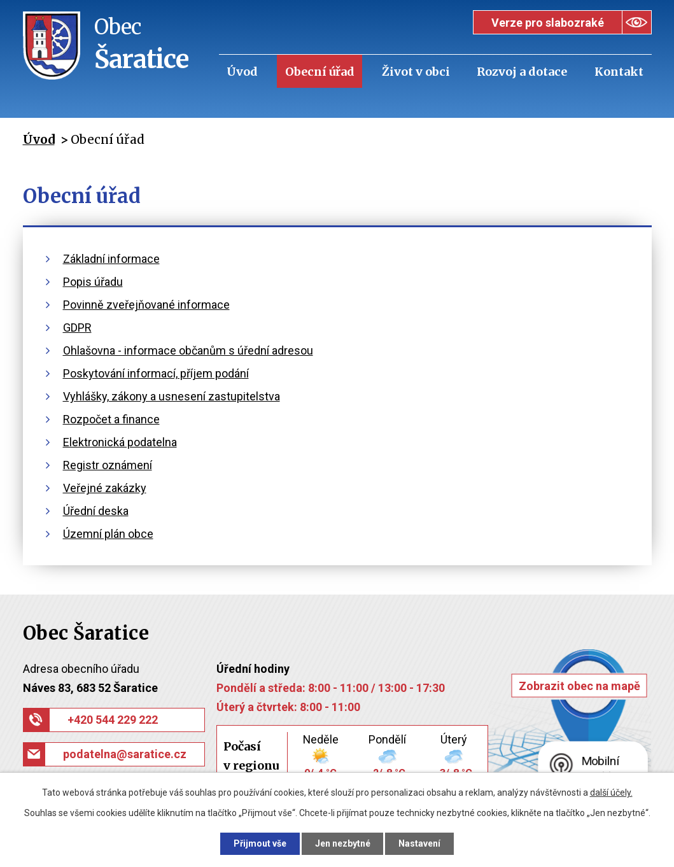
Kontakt (618, 71)
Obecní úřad (320, 71)
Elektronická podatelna (120, 442)
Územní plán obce (108, 533)
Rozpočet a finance (111, 419)
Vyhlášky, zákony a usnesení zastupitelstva (171, 396)
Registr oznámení (107, 465)
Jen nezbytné (342, 843)
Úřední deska (96, 511)
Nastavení (420, 843)
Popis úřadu (93, 281)
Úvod (242, 71)
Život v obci (416, 71)
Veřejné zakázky (104, 488)
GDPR (77, 327)
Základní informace (111, 258)
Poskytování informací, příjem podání (156, 373)
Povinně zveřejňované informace (146, 304)
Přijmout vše (260, 843)
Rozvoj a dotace (522, 71)
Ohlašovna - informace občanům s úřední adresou (188, 350)
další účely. (611, 792)
